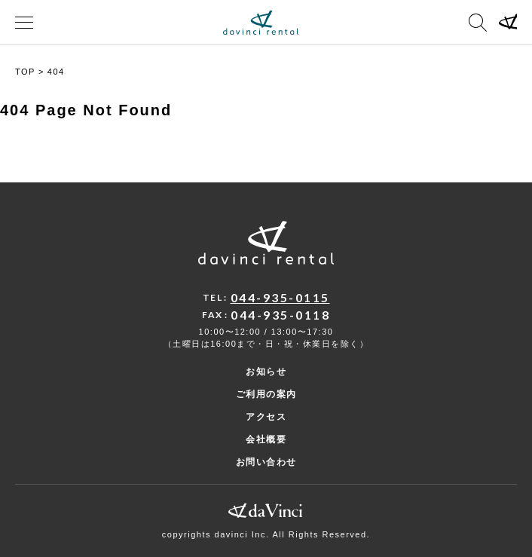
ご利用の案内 (266, 394)
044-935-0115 (280, 297)
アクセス (266, 417)
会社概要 (266, 439)
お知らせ (266, 371)
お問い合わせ (266, 462)
